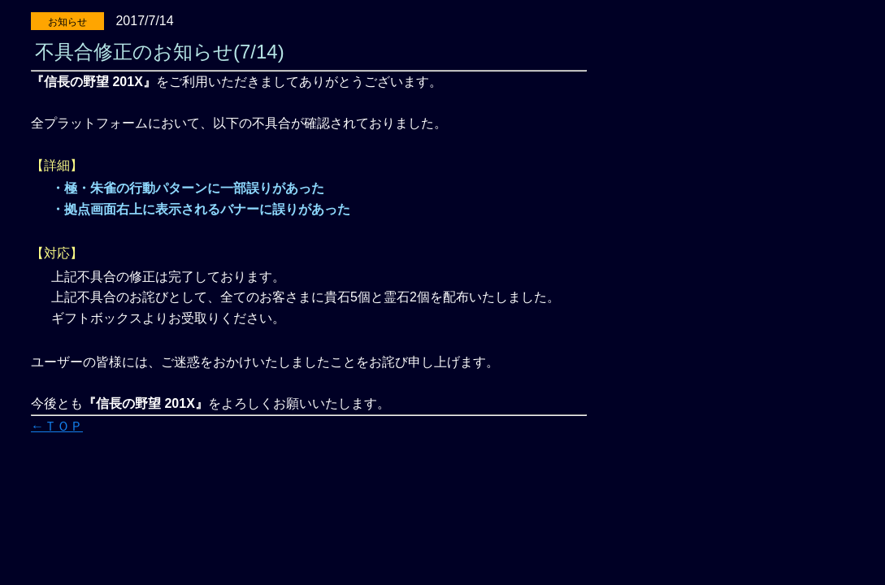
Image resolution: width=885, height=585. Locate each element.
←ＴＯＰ (57, 426)
